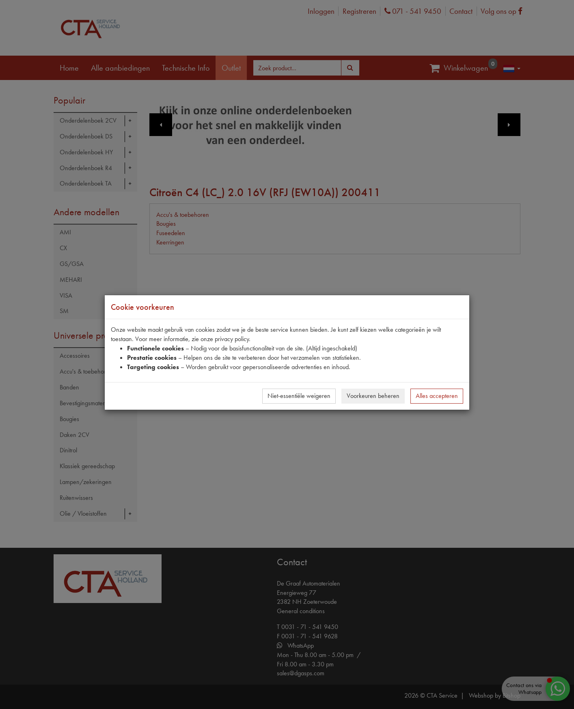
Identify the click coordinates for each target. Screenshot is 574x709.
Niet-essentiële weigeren (299, 395)
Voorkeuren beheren (373, 395)
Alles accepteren (437, 395)
